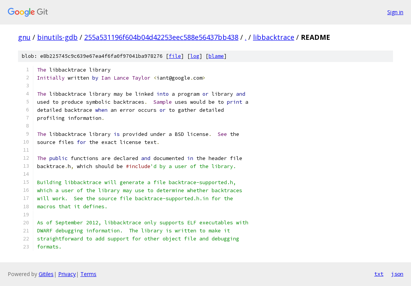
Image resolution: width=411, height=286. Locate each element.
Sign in (395, 12)
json (397, 273)
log (194, 56)
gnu (24, 37)
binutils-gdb (57, 37)
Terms (88, 274)
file (175, 56)
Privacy (67, 274)
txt (378, 273)
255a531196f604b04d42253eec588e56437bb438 (161, 37)
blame (216, 56)
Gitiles (46, 274)
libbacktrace (273, 37)
